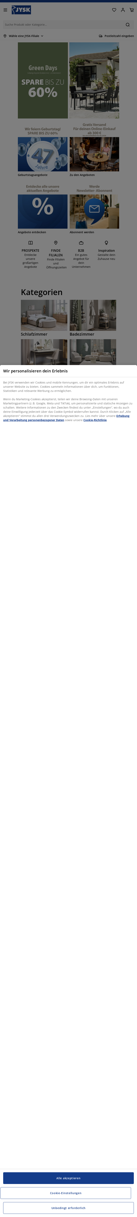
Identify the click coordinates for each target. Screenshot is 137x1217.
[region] (68, 791)
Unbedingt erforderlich (68, 1208)
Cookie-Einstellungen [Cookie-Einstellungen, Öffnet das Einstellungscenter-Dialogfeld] (66, 1193)
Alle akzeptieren (68, 1178)
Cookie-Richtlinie (95, 420)
